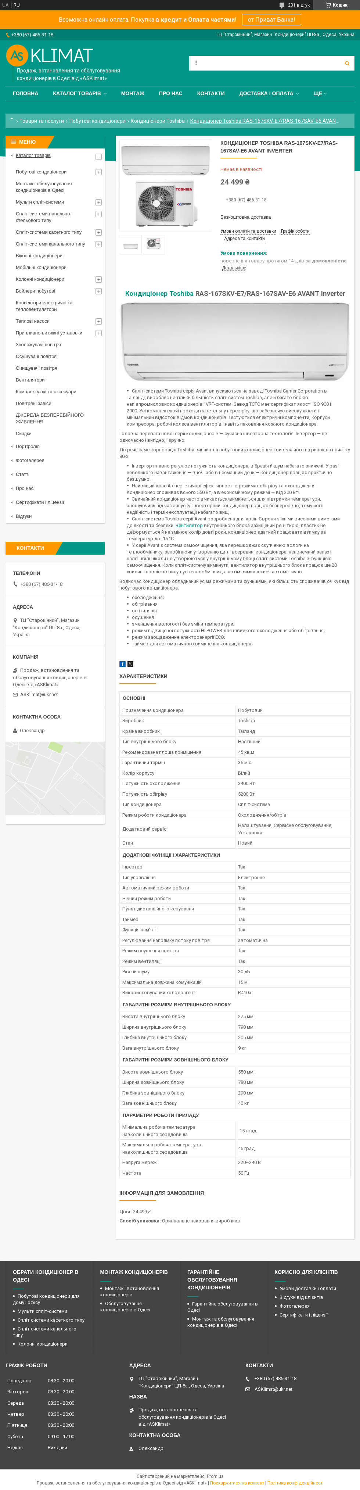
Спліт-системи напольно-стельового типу (44, 217)
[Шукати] (347, 63)
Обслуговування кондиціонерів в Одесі (125, 1306)
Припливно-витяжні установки (49, 333)
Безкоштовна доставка (245, 217)
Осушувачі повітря (36, 356)
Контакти (211, 93)
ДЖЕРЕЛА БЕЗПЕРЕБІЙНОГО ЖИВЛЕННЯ (50, 418)
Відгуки (24, 516)
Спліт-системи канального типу (50, 244)
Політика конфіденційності (295, 1483)
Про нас (171, 93)
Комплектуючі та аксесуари (46, 391)
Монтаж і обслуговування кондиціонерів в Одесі (44, 187)
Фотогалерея (30, 460)
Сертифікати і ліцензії (40, 502)
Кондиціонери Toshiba (158, 121)
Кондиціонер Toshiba (159, 293)
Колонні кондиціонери (40, 279)
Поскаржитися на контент (237, 1483)
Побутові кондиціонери (97, 121)
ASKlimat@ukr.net (39, 694)
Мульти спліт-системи (40, 202)
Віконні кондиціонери (39, 255)
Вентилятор (189, 525)
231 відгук (299, 5)
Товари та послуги (41, 121)
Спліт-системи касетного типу (49, 232)
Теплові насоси (33, 321)
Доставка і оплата (267, 93)
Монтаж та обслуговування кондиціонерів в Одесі (220, 1322)
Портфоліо (28, 446)
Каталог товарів (77, 93)
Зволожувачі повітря (38, 344)
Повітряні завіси (33, 403)
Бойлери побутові (35, 291)
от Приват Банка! (271, 19)
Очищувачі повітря (36, 368)
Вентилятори (30, 380)
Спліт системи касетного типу (51, 1320)
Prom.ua (215, 1476)
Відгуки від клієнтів (301, 1297)
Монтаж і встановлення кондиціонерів (129, 1291)
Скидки (24, 433)
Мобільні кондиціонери (41, 267)
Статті (22, 474)
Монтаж (132, 93)
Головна (25, 93)
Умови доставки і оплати (308, 1288)
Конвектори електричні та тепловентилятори (44, 306)
